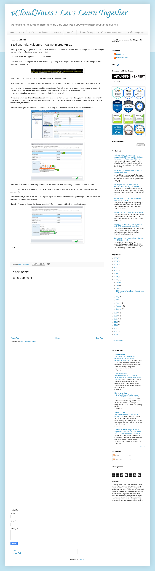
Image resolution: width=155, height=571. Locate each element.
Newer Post (15, 338)
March (118, 303)
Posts (116, 455)
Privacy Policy (17, 553)
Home (11, 32)
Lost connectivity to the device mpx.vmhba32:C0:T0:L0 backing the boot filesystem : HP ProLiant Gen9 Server (128, 157)
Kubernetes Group (136, 32)
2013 (116, 325)
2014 (116, 322)
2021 (116, 270)
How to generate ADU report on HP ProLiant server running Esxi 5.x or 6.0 (127, 185)
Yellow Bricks (119, 412)
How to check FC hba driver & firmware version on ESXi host (127, 199)
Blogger (81, 559)
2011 (116, 331)
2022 (116, 267)
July (117, 285)
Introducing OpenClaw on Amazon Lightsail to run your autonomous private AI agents (127, 377)
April (118, 300)
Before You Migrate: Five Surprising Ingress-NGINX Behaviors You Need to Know (127, 397)
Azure (21, 32)
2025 (116, 261)
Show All (142, 446)
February (119, 306)
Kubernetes (43, 32)
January (119, 309)
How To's (70, 32)
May (117, 297)
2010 (116, 334)
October (119, 282)
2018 (116, 279)
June (118, 288)
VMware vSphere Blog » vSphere (126, 430)
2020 (116, 273)
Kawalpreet (120, 54)
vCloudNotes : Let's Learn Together (68, 13)
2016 (116, 316)
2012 (116, 328)
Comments (118, 459)
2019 (116, 276)
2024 (116, 264)
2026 (116, 258)
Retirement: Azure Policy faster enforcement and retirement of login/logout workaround (124, 358)
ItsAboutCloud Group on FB (110, 32)
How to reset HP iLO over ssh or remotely (128, 212)
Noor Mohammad (122, 58)
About (14, 550)
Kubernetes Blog (120, 393)
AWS (31, 32)
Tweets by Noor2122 (119, 341)
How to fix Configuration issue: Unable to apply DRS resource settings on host (128, 225)
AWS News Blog (120, 374)
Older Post (99, 338)
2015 (116, 319)
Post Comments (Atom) (28, 342)
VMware (57, 32)
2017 (116, 313)
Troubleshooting (86, 32)
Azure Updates (119, 354)
